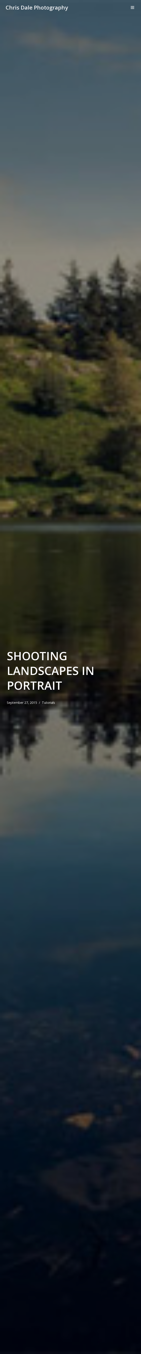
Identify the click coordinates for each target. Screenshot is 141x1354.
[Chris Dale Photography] (37, 7)
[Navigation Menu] (132, 7)
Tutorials (48, 702)
